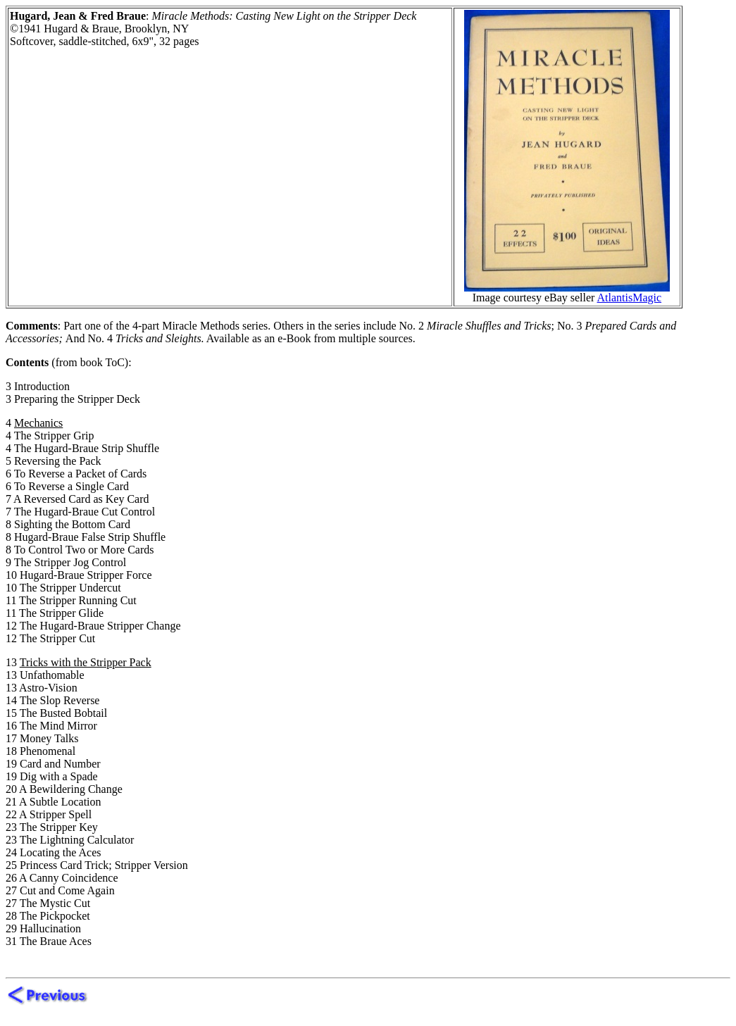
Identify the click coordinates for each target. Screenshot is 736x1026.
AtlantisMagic (629, 298)
